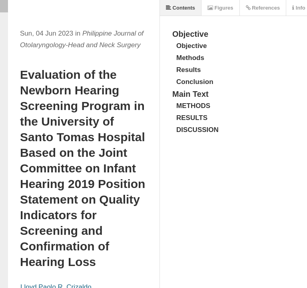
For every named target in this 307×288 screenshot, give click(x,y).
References (263, 8)
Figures (220, 8)
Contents (180, 8)
